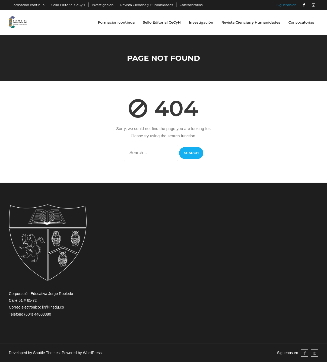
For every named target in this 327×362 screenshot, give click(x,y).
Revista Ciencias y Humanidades (146, 5)
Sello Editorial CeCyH (68, 5)
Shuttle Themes (46, 353)
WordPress (92, 353)
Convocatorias (191, 5)
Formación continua (28, 5)
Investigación (102, 5)
